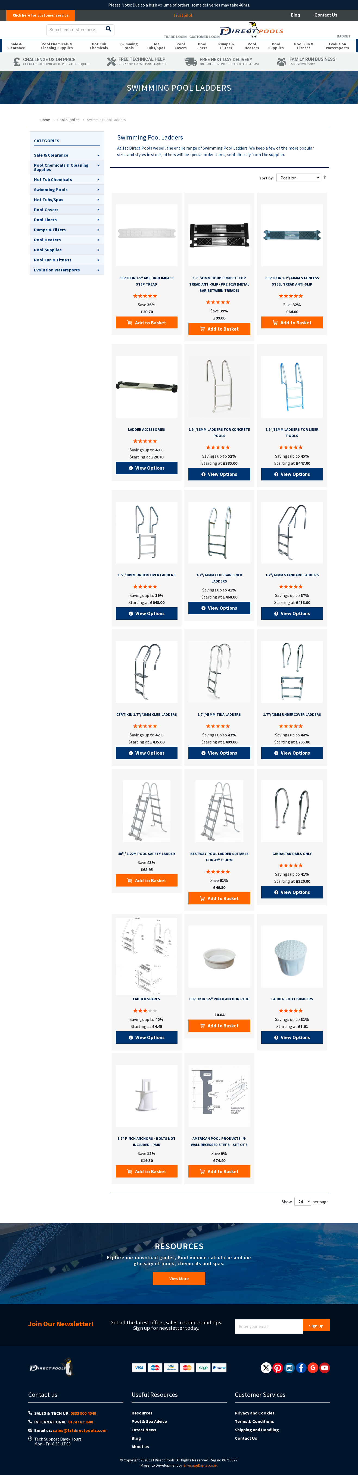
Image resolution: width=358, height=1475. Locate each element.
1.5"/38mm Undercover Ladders (147, 590)
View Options (149, 483)
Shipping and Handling (257, 1438)
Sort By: (266, 193)
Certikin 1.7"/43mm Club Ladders (146, 730)
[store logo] (45, 33)
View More (179, 1289)
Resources (142, 1421)
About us (140, 1454)
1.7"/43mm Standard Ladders (292, 590)
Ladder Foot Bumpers (292, 1014)
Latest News (144, 1438)
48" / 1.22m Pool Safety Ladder (146, 869)
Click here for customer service (43, 15)
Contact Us (326, 15)
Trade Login (285, 41)
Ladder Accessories (146, 445)
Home (45, 135)
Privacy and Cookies (255, 1421)
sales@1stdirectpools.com (80, 1438)
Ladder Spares (146, 1014)
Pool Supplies (68, 135)
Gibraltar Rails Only (292, 869)
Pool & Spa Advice (149, 1429)
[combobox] (195, 33)
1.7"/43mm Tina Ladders (219, 730)
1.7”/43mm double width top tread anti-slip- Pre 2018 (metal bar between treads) (219, 300)
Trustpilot (186, 15)
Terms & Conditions (254, 1429)
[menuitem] (16, 57)
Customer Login (315, 41)
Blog (295, 15)
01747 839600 (80, 1430)
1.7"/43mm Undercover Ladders (292, 730)
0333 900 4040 (83, 1421)
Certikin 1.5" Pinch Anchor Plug (219, 1014)
